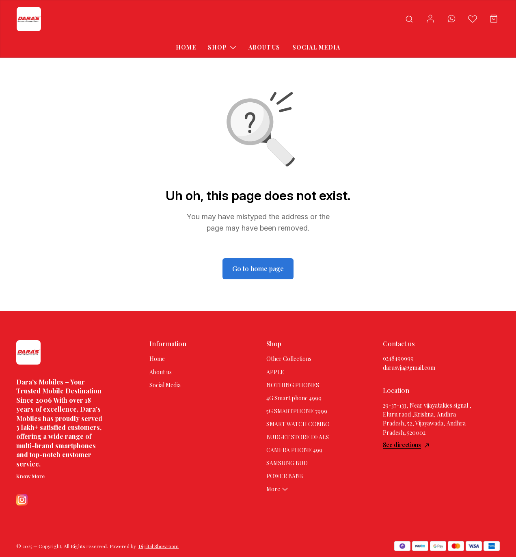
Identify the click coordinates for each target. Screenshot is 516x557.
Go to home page (258, 268)
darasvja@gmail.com (409, 367)
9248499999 (398, 358)
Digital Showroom (158, 546)
